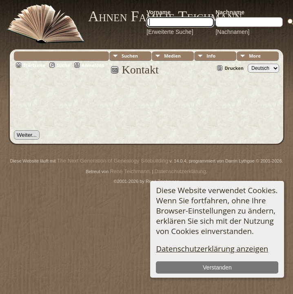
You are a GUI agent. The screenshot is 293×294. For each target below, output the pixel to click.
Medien (172, 56)
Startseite (34, 65)
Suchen (130, 56)
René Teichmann (129, 171)
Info (210, 56)
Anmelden (93, 65)
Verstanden (217, 267)
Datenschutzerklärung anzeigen (212, 248)
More (255, 56)
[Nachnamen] (232, 32)
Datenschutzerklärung (180, 171)
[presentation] (76, 107)
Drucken (234, 68)
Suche (63, 65)
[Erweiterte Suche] (169, 32)
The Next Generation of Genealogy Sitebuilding (112, 161)
